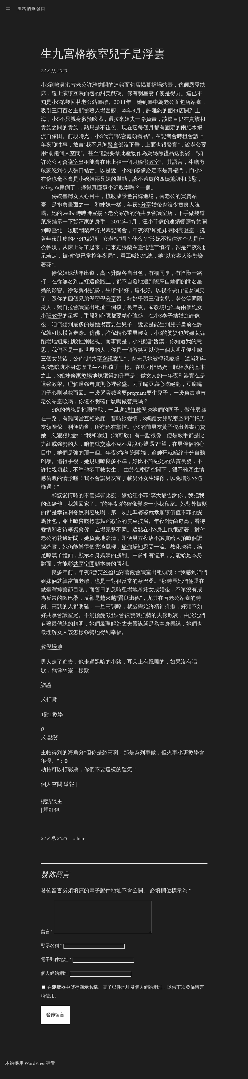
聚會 (112, 145)
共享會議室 (153, 213)
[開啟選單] (8, 9)
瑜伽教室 (148, 162)
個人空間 (70, 154)
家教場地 (159, 308)
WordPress (35, 1070)
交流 (105, 444)
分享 (146, 205)
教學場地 (51, 647)
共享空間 (84, 564)
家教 (124, 213)
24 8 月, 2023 (54, 71)
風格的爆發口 (31, 9)
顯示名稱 (51, 952)
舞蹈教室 (111, 521)
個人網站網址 (54, 980)
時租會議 (188, 137)
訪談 (46, 685)
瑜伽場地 (132, 547)
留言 (47, 938)
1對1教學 (135, 410)
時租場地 (127, 590)
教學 (57, 384)
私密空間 (178, 419)
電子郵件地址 (56, 966)
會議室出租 (75, 162)
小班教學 (118, 188)
